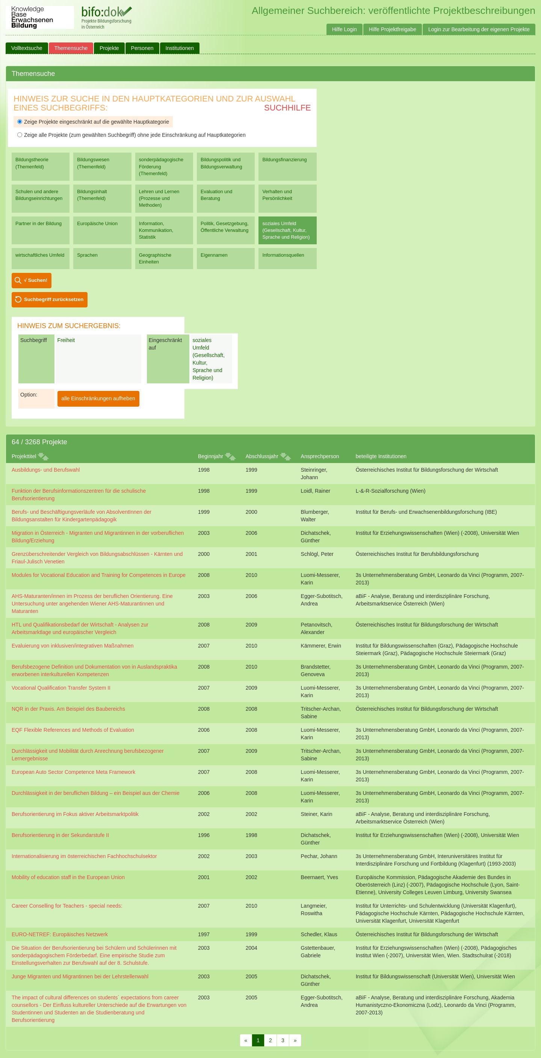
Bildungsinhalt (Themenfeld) (92, 195)
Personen (142, 48)
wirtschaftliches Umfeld (39, 255)
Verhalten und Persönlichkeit (277, 195)
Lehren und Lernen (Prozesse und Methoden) (159, 198)
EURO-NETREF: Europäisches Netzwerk (60, 934)
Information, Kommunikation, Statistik (156, 230)
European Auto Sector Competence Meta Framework (73, 772)
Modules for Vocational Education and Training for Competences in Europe (99, 575)
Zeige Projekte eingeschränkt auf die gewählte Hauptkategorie (93, 122)
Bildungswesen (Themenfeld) (93, 163)
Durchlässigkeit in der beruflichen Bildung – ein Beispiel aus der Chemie (96, 793)
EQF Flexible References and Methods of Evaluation (73, 730)
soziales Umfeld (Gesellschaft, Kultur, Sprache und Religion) (286, 230)
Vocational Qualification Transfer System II (61, 688)
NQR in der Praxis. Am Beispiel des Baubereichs (68, 709)
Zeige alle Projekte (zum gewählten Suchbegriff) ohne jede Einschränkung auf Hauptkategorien (131, 135)
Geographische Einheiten (155, 258)
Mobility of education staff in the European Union (68, 877)
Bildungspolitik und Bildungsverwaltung (221, 163)
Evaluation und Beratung (216, 195)
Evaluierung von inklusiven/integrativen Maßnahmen (73, 646)
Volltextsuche (26, 48)
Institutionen (180, 48)
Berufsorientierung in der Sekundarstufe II (60, 835)
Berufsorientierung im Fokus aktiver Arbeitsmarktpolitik (75, 814)
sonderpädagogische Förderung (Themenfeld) (161, 166)
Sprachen (87, 255)
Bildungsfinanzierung (284, 159)
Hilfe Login (344, 29)
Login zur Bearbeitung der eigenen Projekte (479, 29)
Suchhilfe (287, 107)
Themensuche (71, 48)
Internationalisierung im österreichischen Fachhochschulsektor (84, 856)
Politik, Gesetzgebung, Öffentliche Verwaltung (224, 227)
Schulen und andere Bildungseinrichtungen (38, 195)
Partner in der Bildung (38, 223)
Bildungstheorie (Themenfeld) (31, 163)
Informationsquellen (283, 255)
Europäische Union (97, 223)
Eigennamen (214, 255)
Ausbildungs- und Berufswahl (46, 470)
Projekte (109, 48)
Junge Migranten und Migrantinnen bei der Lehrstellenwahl (80, 976)
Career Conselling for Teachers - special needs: (67, 906)
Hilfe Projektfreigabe (392, 29)
